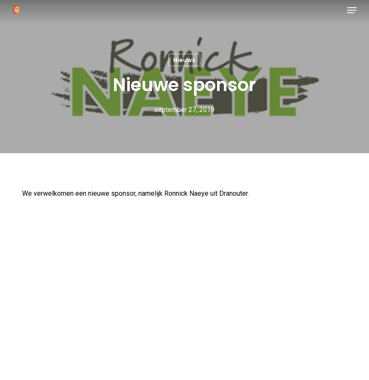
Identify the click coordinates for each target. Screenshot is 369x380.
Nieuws (184, 60)
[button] (352, 10)
